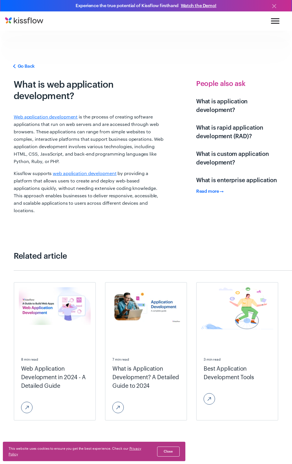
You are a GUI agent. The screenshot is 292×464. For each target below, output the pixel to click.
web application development (84, 173)
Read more (210, 191)
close (168, 451)
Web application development (46, 117)
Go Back (24, 66)
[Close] (274, 7)
